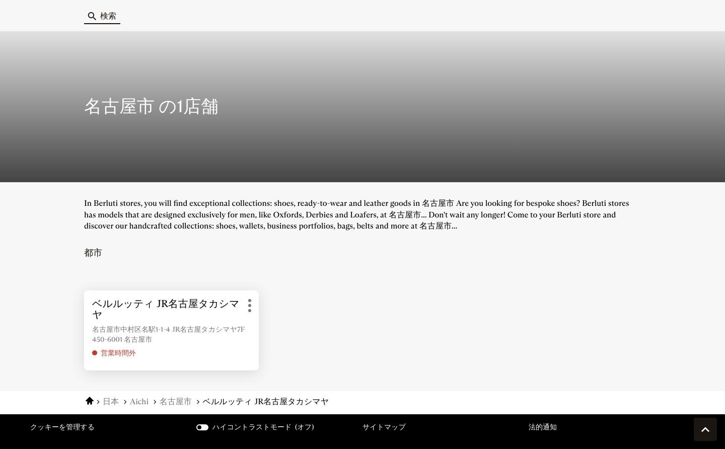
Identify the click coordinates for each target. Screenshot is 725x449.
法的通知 (543, 427)
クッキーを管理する (62, 426)
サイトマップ (384, 426)
